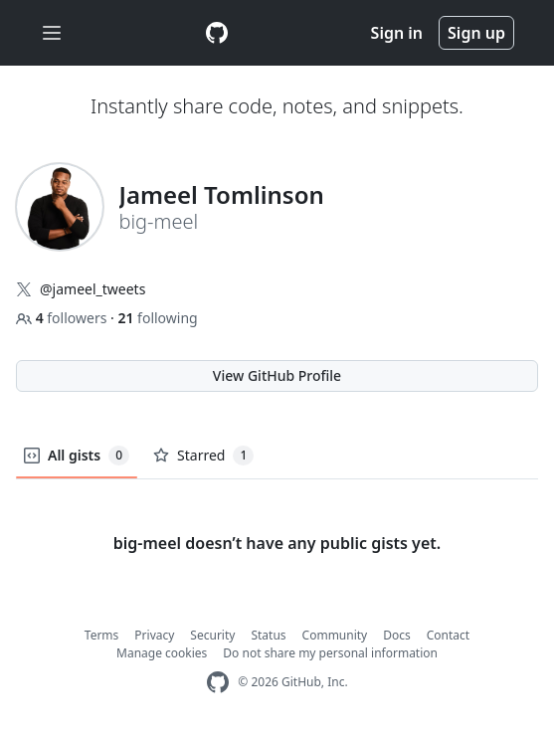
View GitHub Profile (277, 375)
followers (63, 317)
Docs (397, 635)
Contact (448, 635)
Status (268, 635)
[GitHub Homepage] (218, 682)
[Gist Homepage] (217, 33)
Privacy (154, 635)
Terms (102, 635)
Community (335, 635)
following (157, 317)
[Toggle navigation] (52, 33)
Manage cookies (161, 652)
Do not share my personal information (330, 652)
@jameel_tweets (92, 288)
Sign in (397, 33)
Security (212, 635)
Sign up (476, 33)
